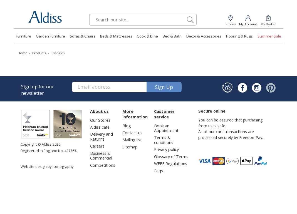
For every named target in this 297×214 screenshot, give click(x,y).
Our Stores (100, 120)
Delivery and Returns (101, 136)
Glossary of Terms (171, 156)
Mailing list (132, 139)
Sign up (164, 87)
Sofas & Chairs (82, 36)
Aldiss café (100, 127)
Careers (97, 146)
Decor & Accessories (203, 36)
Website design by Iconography (47, 166)
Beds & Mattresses (116, 36)
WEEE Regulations (170, 163)
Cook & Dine (147, 36)
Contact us (132, 132)
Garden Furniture (50, 36)
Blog (126, 125)
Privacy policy (166, 149)
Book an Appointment (166, 128)
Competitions (102, 165)
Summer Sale (269, 36)
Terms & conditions (163, 140)
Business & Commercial (101, 155)
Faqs (158, 170)
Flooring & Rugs (239, 36)
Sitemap (130, 147)
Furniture (23, 36)
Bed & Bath (172, 36)
